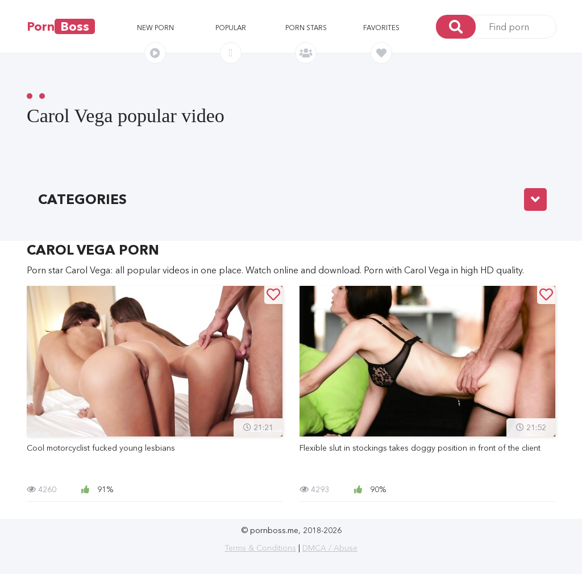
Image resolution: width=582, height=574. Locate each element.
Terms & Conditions (260, 548)
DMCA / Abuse (329, 548)
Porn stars (306, 27)
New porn (155, 27)
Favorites (381, 27)
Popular (230, 27)
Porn (61, 26)
